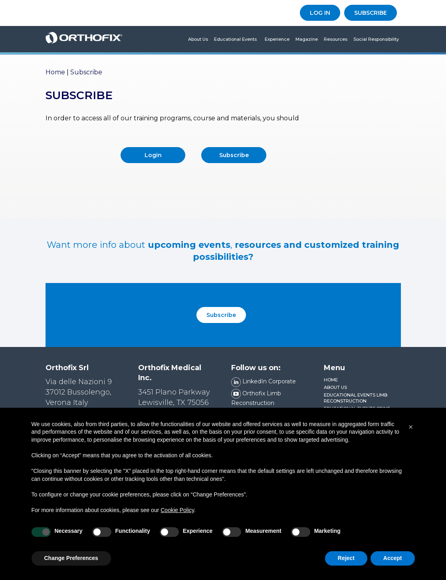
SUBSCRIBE (370, 12)
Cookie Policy (177, 510)
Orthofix (84, 39)
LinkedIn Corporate (263, 381)
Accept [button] (392, 558)
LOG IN (320, 12)
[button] (410, 427)
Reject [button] (346, 558)
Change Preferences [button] (71, 558)
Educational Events (235, 39)
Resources (335, 39)
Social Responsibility (376, 39)
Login (153, 155)
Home (55, 72)
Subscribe (234, 155)
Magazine (306, 39)
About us (198, 39)
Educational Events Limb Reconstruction (355, 398)
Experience (277, 39)
